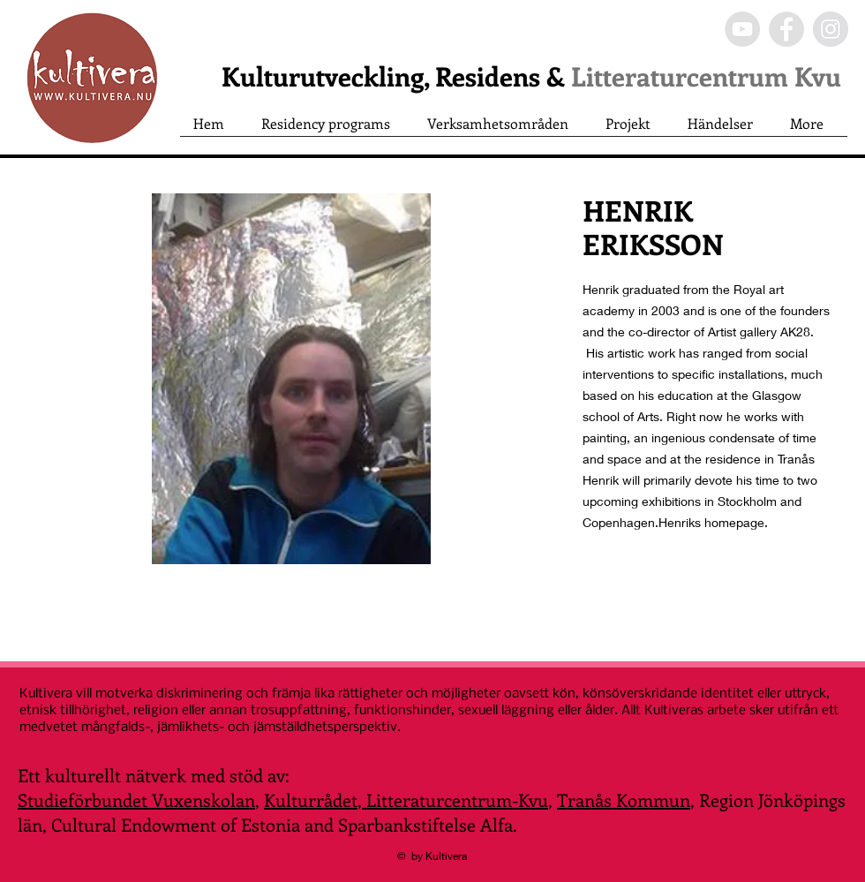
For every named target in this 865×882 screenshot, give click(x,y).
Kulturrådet (310, 799)
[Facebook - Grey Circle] (786, 29)
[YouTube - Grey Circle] (742, 29)
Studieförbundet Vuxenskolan (136, 799)
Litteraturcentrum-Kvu (455, 799)
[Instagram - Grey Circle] (830, 29)
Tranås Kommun (623, 799)
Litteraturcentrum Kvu (706, 76)
